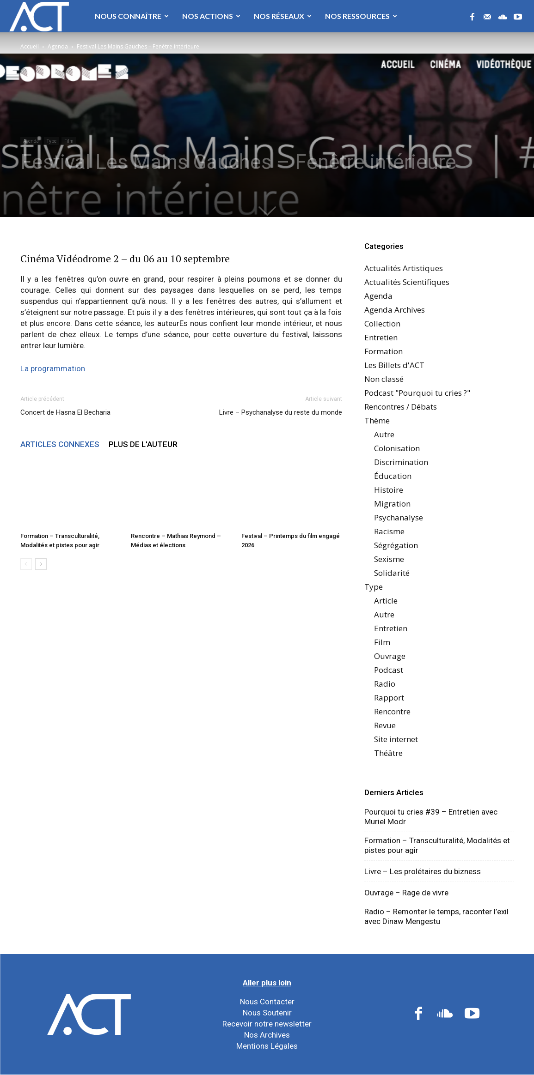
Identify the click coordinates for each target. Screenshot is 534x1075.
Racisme (389, 531)
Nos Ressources (361, 16)
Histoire (388, 489)
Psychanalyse (398, 517)
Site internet (396, 739)
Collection (382, 323)
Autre (384, 434)
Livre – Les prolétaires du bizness (422, 871)
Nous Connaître (132, 16)
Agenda (58, 46)
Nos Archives (267, 1034)
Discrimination (401, 462)
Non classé (384, 379)
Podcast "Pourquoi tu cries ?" (417, 392)
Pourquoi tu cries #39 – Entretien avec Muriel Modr (430, 816)
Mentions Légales (267, 1046)
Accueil (29, 46)
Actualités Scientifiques (406, 282)
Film (69, 141)
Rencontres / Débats (400, 406)
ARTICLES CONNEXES (59, 444)
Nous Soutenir (267, 1012)
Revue (385, 725)
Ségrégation (396, 545)
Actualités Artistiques (403, 268)
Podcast (388, 669)
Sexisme (389, 559)
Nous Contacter (267, 1001)
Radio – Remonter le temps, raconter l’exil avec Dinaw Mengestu (436, 916)
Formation (383, 351)
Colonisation (397, 448)
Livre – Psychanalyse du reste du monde (280, 412)
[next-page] (41, 564)
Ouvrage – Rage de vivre (406, 892)
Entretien (381, 337)
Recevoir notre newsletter (267, 1023)
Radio (384, 683)
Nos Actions (211, 16)
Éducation (392, 476)
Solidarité (392, 573)
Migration (392, 503)
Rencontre (392, 711)
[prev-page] (26, 564)
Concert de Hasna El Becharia (65, 412)
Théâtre (388, 753)
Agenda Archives (394, 309)
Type (51, 141)
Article (386, 600)
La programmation (52, 368)
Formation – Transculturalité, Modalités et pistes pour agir (437, 845)
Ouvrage (389, 656)
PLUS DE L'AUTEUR (143, 444)
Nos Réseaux (283, 16)
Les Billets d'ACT (394, 365)
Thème (377, 420)
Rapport (389, 697)
